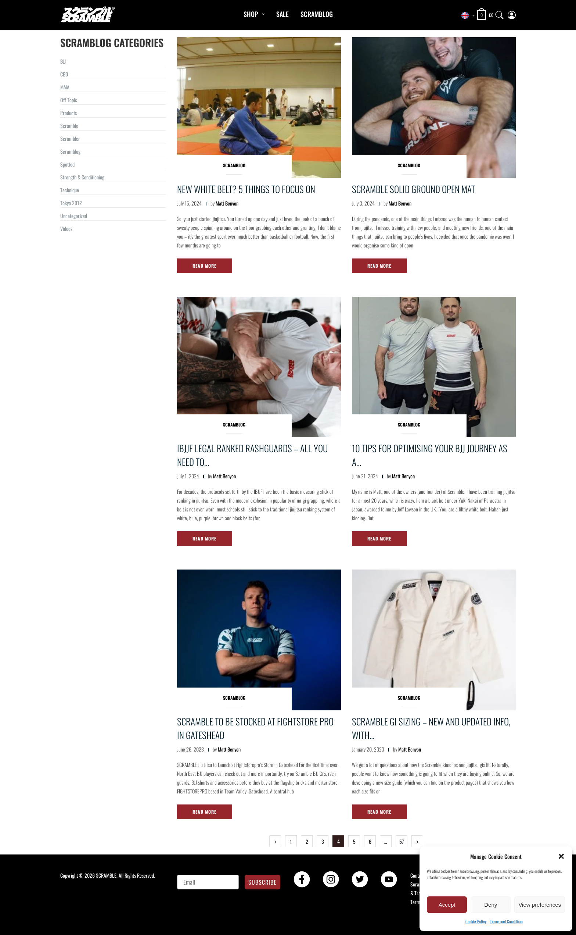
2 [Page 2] (307, 841)
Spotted (67, 164)
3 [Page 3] (322, 841)
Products (68, 113)
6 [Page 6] (370, 841)
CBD (64, 74)
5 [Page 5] (354, 841)
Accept (447, 905)
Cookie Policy (475, 921)
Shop (251, 14)
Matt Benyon (227, 203)
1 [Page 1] (291, 841)
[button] (561, 856)
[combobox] (466, 15)
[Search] (500, 13)
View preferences (539, 905)
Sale (282, 14)
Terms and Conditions (506, 921)
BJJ (63, 61)
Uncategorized (73, 216)
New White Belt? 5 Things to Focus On (246, 189)
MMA (64, 87)
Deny (490, 905)
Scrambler (70, 138)
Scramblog (316, 14)
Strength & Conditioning (82, 177)
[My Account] (512, 13)
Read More (204, 266)
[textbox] (466, 15)
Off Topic (68, 100)
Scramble (69, 125)
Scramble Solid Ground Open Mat (413, 189)
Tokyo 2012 (71, 203)
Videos (66, 228)
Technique (69, 190)
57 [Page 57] (401, 841)
